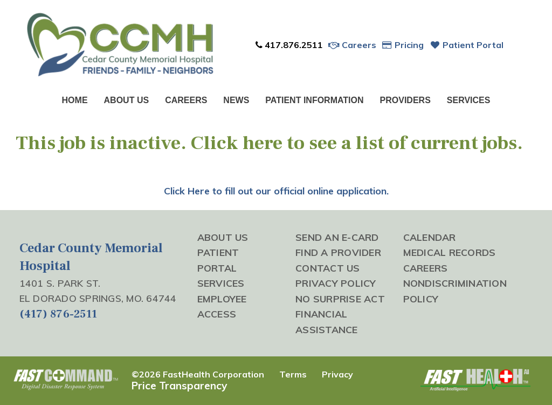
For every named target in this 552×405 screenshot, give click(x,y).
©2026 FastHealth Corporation (198, 374)
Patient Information (314, 100)
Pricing (403, 44)
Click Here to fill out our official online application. (276, 191)
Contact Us (327, 268)
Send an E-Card (337, 237)
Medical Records (449, 252)
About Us (126, 100)
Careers (352, 44)
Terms (293, 374)
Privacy (337, 374)
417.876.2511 (288, 44)
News (236, 100)
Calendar (429, 237)
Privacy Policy (335, 283)
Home (75, 100)
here (262, 143)
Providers (405, 100)
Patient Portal (466, 44)
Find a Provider (338, 252)
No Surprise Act (340, 299)
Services (469, 100)
